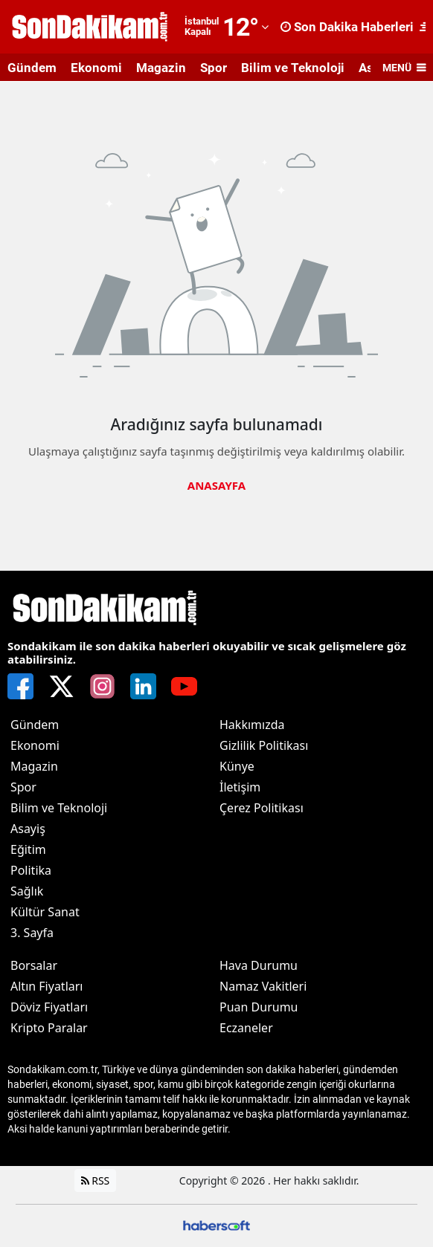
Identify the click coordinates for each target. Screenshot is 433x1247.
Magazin (161, 67)
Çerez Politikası (261, 808)
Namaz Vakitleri (263, 986)
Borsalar (33, 965)
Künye (236, 766)
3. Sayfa (32, 932)
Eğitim (28, 849)
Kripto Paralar (49, 1028)
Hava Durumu (258, 965)
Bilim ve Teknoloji (292, 67)
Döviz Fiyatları (49, 1007)
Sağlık (26, 891)
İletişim (239, 787)
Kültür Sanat (45, 912)
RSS (95, 1180)
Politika (30, 870)
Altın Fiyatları (46, 986)
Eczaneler (246, 1028)
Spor (213, 67)
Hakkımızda (251, 724)
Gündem (32, 67)
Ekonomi (96, 67)
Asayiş (27, 828)
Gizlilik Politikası (263, 745)
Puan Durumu (258, 1007)
